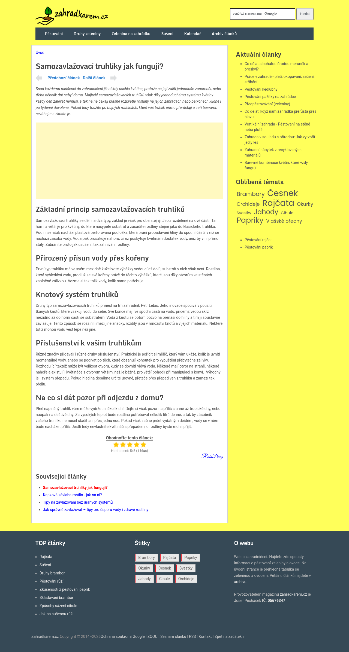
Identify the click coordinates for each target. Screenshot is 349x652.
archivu (240, 582)
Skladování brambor (56, 597)
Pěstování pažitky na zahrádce (270, 96)
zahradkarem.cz (293, 594)
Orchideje (248, 204)
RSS (192, 636)
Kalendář (192, 33)
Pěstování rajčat (258, 240)
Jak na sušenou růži (56, 614)
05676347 (276, 600)
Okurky (305, 204)
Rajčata (278, 203)
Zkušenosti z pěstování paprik (65, 589)
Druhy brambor (52, 573)
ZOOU (153, 636)
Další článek (94, 77)
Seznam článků (173, 636)
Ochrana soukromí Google (123, 636)
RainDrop (212, 456)
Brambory (251, 194)
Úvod (40, 52)
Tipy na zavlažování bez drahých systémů (78, 502)
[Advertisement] (129, 161)
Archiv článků (224, 33)
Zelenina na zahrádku (131, 33)
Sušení (167, 33)
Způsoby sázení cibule (58, 606)
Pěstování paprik (259, 247)
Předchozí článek (63, 77)
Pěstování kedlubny (261, 89)
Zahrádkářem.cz (45, 636)
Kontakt (205, 636)
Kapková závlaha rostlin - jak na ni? (72, 495)
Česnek (282, 193)
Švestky (244, 213)
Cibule (287, 213)
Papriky (250, 220)
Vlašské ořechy (284, 221)
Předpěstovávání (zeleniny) (267, 104)
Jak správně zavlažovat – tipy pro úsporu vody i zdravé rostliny (95, 509)
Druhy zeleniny (87, 33)
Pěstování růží (52, 581)
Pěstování (54, 33)
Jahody (266, 212)
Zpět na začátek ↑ (230, 636)
